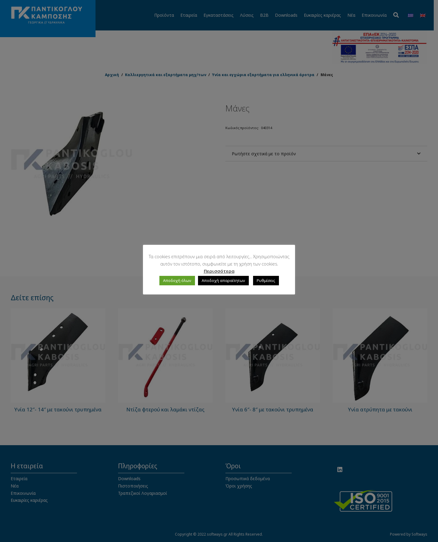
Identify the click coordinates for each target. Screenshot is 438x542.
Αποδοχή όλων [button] (177, 280)
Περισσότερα (219, 271)
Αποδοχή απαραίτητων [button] (223, 280)
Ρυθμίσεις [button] (266, 280)
